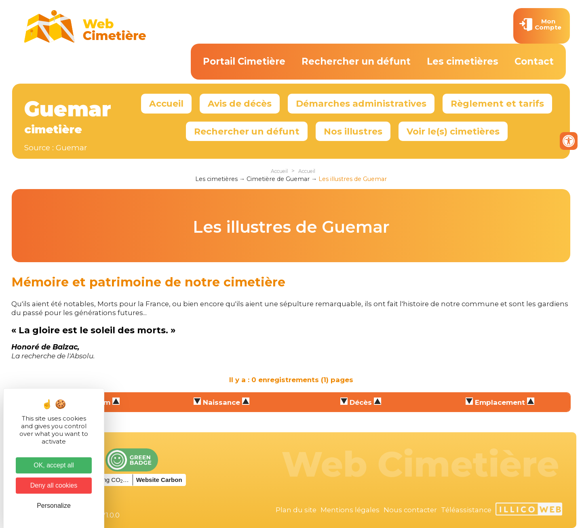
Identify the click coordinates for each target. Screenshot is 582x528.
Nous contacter (410, 510)
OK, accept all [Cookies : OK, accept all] (54, 465)
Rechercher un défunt (356, 61)
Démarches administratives (361, 103)
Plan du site (296, 510)
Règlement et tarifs (497, 103)
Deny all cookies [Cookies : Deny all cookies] (54, 485)
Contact (534, 61)
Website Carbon (159, 479)
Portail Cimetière (244, 61)
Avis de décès (240, 103)
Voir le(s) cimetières (453, 131)
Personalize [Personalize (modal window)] (54, 505)
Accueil (166, 103)
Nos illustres (353, 131)
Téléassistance (466, 510)
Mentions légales (350, 510)
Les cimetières (462, 61)
